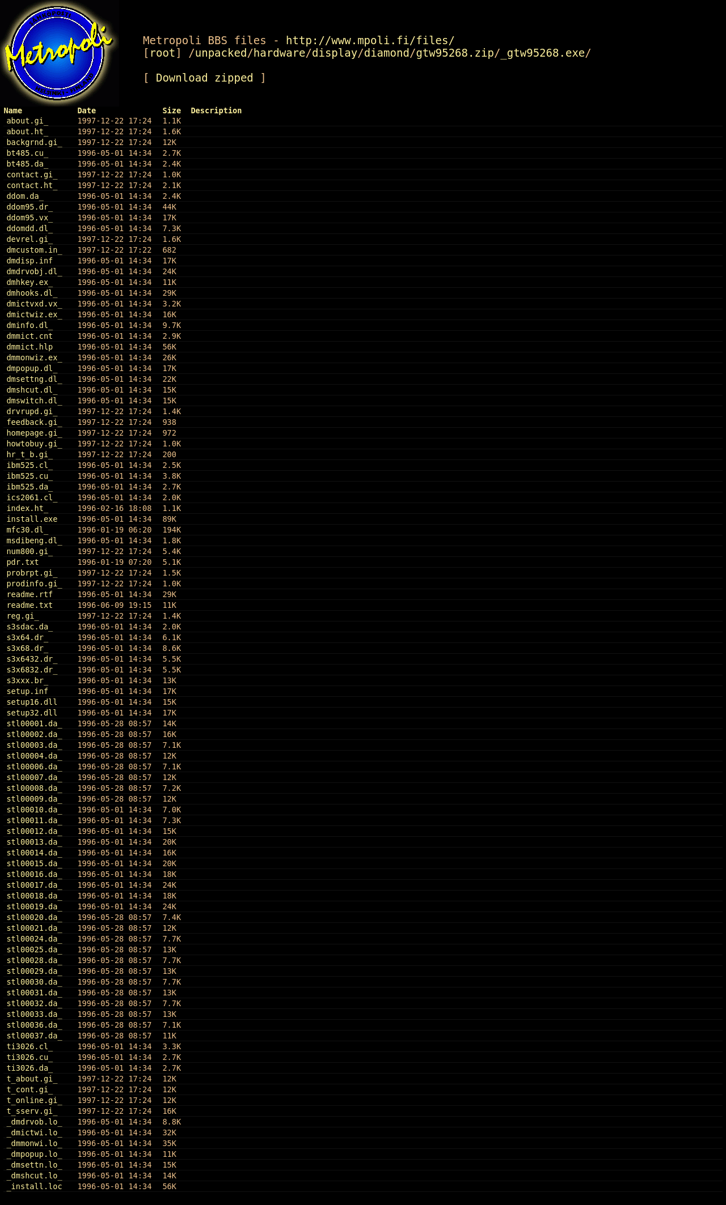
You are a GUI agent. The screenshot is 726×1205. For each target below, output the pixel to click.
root (162, 52)
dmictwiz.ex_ (34, 314)
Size (171, 110)
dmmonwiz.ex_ (34, 357)
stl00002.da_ (34, 734)
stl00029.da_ (34, 971)
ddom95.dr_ (29, 206)
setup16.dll (31, 701)
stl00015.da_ (34, 863)
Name (12, 110)
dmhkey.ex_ (29, 282)
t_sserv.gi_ (31, 1110)
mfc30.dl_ (27, 529)
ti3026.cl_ (29, 1046)
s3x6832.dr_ (31, 669)
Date (86, 110)
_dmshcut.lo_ (34, 1175)
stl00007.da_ (34, 777)
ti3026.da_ (29, 1067)
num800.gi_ (29, 551)
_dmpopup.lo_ (34, 1154)
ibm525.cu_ (29, 475)
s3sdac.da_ (29, 626)
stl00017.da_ (34, 884)
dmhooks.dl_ (31, 292)
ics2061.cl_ (31, 497)
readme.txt (29, 605)
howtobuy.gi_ (34, 443)
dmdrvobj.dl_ (34, 271)
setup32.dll (31, 712)
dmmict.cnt (29, 335)
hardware (280, 52)
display (334, 52)
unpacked (221, 52)
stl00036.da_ (34, 1024)
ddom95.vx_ (29, 217)
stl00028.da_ (34, 960)
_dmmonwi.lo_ (34, 1143)
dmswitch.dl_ (34, 400)
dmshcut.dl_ (31, 389)
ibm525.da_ (29, 486)
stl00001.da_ (34, 723)
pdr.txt (22, 562)
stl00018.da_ (34, 895)
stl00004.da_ (34, 755)
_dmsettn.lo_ (34, 1164)
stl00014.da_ (34, 852)
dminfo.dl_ (29, 325)
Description (216, 110)
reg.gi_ (22, 615)
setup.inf (27, 691)
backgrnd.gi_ (34, 142)
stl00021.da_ (34, 928)
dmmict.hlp (29, 346)
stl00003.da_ (34, 745)
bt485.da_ (27, 163)
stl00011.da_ (34, 820)
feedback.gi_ (34, 422)
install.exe (31, 518)
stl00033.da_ (34, 1014)
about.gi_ (27, 120)
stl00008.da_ (34, 788)
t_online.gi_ (34, 1100)
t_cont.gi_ (29, 1089)
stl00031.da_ (34, 992)
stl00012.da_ (34, 831)
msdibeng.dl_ (34, 540)
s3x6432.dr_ (31, 658)
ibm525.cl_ (29, 465)
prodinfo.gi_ (34, 583)
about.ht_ (27, 131)
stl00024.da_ (34, 938)
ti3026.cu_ (29, 1057)
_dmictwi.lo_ (34, 1132)
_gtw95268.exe (542, 52)
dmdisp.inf (29, 260)
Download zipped (205, 77)
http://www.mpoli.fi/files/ (370, 40)
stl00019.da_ (34, 906)
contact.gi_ (31, 174)
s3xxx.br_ (27, 680)
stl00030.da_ (34, 981)
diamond (387, 52)
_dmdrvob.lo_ (34, 1121)
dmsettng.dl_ (34, 379)
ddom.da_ (24, 196)
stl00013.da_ (34, 841)
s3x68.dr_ (27, 648)
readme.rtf (29, 594)
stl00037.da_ (34, 1035)
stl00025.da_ (34, 949)
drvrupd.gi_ (31, 411)
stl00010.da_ (34, 809)
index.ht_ (27, 508)
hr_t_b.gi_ (29, 454)
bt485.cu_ (27, 152)
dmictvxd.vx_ (34, 303)
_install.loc (34, 1186)
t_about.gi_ (31, 1078)
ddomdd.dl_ (29, 228)
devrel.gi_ (29, 239)
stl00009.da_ (34, 798)
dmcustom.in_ (34, 249)
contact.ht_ (31, 185)
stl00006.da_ (34, 766)
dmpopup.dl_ (31, 368)
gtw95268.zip (455, 52)
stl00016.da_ (34, 874)
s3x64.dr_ (27, 637)
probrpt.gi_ (31, 572)
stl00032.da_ (34, 1003)
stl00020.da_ (34, 917)
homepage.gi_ (34, 432)
